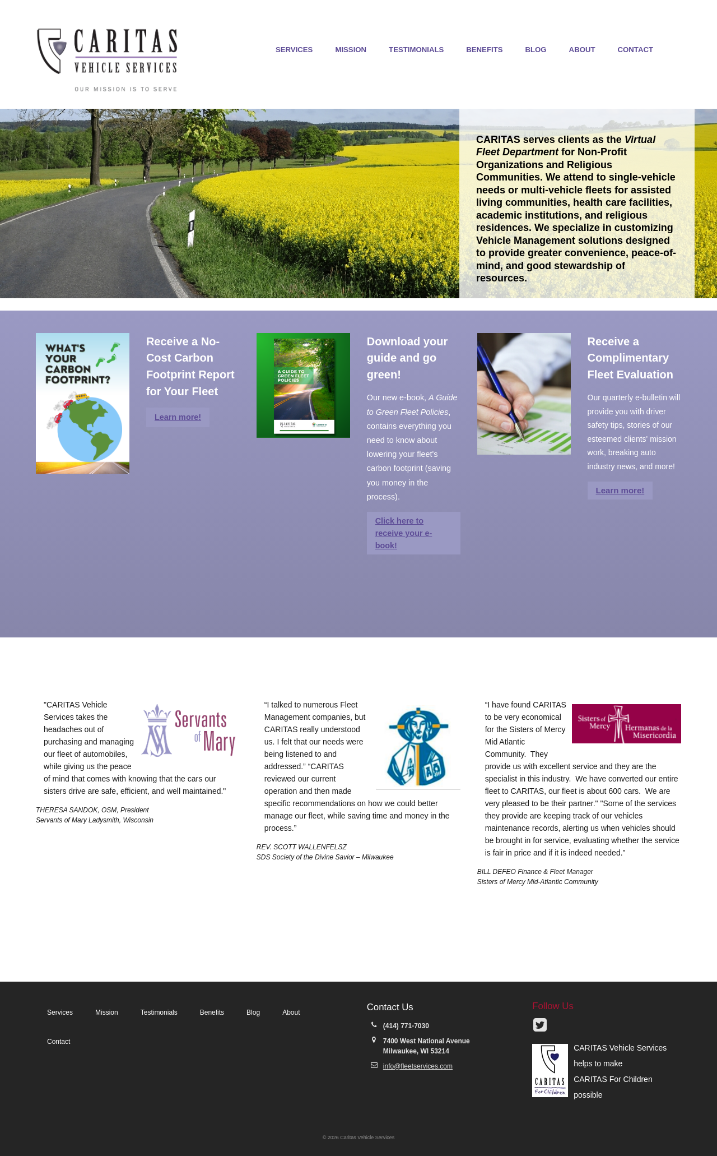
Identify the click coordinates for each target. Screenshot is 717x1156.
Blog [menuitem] (536, 49)
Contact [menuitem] (635, 49)
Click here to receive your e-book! (403, 533)
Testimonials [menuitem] (416, 49)
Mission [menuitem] (350, 49)
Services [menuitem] (294, 49)
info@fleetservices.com (418, 1066)
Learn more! (178, 417)
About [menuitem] (582, 49)
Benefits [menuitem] (484, 49)
